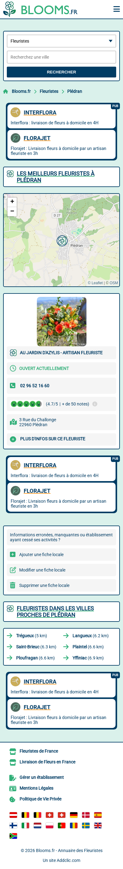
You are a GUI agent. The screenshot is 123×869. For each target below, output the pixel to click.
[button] (61, 240)
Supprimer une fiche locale (44, 585)
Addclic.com (68, 860)
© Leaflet (95, 283)
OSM (114, 283)
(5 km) (31, 635)
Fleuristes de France (39, 751)
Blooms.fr (21, 91)
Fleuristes (49, 91)
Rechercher (61, 72)
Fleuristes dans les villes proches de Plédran (55, 611)
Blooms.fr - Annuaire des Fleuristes (69, 850)
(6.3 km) (36, 646)
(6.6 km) (88, 646)
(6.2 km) (90, 635)
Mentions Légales (36, 788)
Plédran (74, 91)
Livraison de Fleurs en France (47, 761)
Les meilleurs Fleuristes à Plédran (55, 176)
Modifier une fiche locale (42, 570)
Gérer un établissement (42, 777)
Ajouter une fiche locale (41, 554)
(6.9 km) (88, 657)
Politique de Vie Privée (40, 798)
